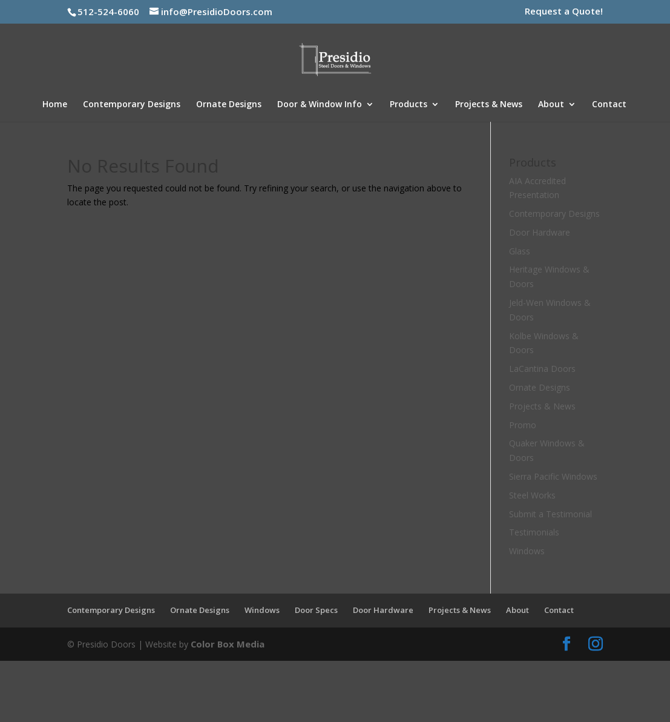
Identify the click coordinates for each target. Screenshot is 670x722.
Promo (522, 425)
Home (54, 105)
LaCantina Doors (542, 368)
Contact (609, 105)
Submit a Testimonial (550, 514)
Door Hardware (539, 232)
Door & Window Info (319, 105)
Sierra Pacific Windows (553, 476)
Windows (527, 551)
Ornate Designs (228, 105)
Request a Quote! (564, 12)
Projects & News (488, 105)
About (551, 105)
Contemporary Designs (131, 105)
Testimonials (534, 532)
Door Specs (316, 609)
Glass (519, 251)
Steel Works (532, 495)
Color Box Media (225, 643)
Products (408, 105)
